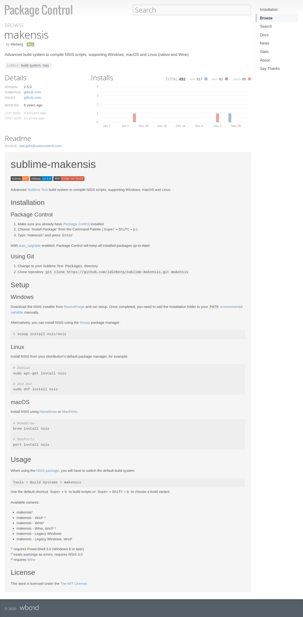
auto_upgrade (30, 245)
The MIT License (73, 582)
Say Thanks (270, 69)
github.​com (32, 92)
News (264, 43)
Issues (10, 97)
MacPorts (69, 410)
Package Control (76, 224)
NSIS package (47, 469)
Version (11, 87)
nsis (46, 65)
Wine (31, 558)
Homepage (13, 92)
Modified (12, 105)
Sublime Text (37, 189)
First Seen (13, 118)
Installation (269, 10)
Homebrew (48, 410)
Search (266, 26)
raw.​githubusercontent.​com (40, 146)
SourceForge (74, 306)
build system (30, 65)
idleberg (17, 44)
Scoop (85, 321)
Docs (264, 35)
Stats (264, 52)
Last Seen (12, 113)
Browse (266, 18)
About (265, 60)
